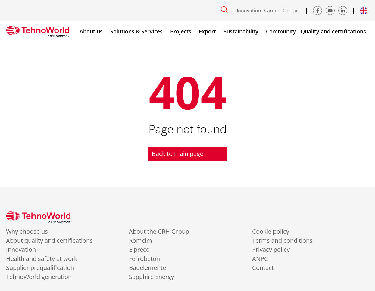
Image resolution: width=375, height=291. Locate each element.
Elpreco (139, 250)
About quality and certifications (49, 241)
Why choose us (27, 232)
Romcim (140, 241)
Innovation (249, 11)
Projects (182, 31)
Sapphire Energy (151, 277)
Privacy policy (271, 250)
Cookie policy (270, 232)
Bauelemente (147, 268)
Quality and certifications (335, 31)
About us (93, 31)
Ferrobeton (144, 259)
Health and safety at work (41, 259)
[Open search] (224, 9)
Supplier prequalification (40, 268)
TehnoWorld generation (39, 277)
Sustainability (242, 31)
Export (209, 31)
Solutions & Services (138, 31)
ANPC (260, 259)
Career (272, 11)
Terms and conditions (282, 241)
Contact (291, 11)
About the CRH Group (159, 232)
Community (281, 31)
